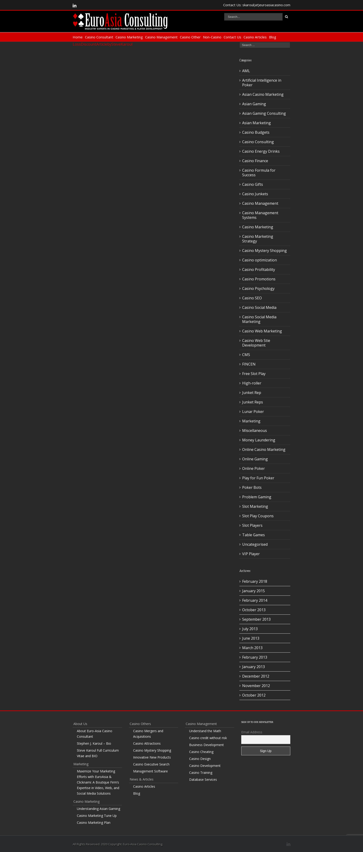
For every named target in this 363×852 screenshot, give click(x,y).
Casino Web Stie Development (256, 342)
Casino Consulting (258, 141)
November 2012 (256, 685)
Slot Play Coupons (258, 516)
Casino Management (161, 37)
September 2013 (256, 619)
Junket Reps (252, 402)
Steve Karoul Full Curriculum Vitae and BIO (98, 753)
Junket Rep (251, 392)
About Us (80, 724)
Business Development (206, 745)
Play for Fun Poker (258, 478)
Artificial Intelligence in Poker (261, 82)
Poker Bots (252, 487)
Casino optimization (259, 260)
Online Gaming (255, 459)
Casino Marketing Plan (93, 822)
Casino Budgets (255, 132)
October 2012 (254, 695)
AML (246, 70)
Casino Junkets (255, 194)
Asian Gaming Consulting (264, 113)
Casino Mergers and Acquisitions (148, 734)
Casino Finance (255, 160)
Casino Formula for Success (258, 172)
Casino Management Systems (260, 215)
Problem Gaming (256, 497)
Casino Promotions (258, 279)
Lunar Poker (253, 411)
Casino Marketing (129, 37)
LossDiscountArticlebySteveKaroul (102, 44)
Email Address (251, 732)
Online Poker (253, 468)
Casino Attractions (147, 743)
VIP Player (251, 553)
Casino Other (190, 37)
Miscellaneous (254, 430)
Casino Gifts (252, 184)
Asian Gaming (254, 104)
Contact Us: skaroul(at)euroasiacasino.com (256, 5)
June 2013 (250, 638)
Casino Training (200, 772)
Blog (272, 37)
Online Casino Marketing (263, 449)
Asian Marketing (256, 123)
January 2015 (253, 590)
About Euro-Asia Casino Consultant (94, 734)
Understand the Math (205, 731)
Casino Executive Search (151, 764)
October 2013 (254, 609)
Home (78, 37)
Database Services (203, 779)
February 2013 (254, 657)
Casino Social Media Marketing (259, 319)
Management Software (150, 771)
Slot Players (252, 525)
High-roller (251, 383)
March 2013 (252, 647)
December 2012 (255, 676)
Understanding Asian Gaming (98, 808)
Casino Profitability (258, 269)
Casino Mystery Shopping (264, 250)
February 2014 (254, 600)
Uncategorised (255, 544)
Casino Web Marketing (262, 331)
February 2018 (254, 581)
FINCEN (249, 364)
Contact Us (232, 37)
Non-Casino (212, 37)
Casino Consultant (99, 37)
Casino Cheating (201, 752)
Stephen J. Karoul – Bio (94, 743)
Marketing (251, 421)
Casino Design (200, 758)
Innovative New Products (152, 757)
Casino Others (140, 724)
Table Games (253, 535)
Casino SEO (252, 298)
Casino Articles (255, 37)
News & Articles (141, 779)
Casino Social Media (259, 307)
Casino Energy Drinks (261, 151)
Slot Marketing (255, 506)
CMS (246, 354)
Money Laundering (258, 440)
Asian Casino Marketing (263, 94)
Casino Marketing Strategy (257, 238)
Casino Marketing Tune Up (97, 815)
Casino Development (205, 765)
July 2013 (250, 628)
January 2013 (253, 666)
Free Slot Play (254, 373)
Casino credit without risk (208, 738)
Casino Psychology (258, 288)
